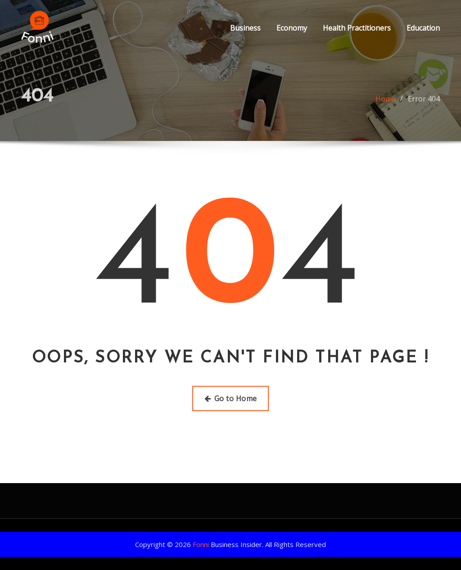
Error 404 (424, 102)
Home (385, 102)
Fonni (201, 544)
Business (245, 28)
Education (423, 28)
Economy (291, 28)
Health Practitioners (357, 28)
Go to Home (230, 398)
